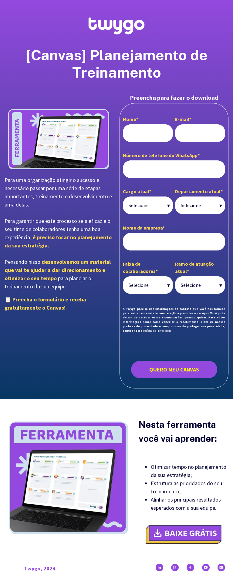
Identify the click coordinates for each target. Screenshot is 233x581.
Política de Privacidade (157, 331)
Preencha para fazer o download (174, 97)
